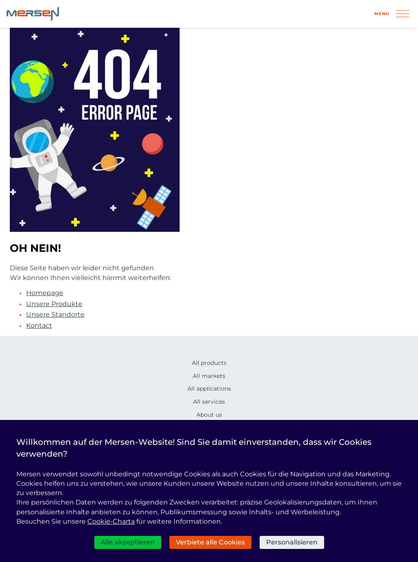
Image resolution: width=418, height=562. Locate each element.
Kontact (39, 325)
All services (209, 401)
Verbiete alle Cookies (210, 542)
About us (209, 414)
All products (209, 363)
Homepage (44, 293)
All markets (209, 376)
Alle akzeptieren (128, 542)
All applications (209, 388)
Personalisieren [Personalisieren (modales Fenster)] (292, 542)
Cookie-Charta (111, 521)
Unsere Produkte (54, 304)
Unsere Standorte (55, 314)
